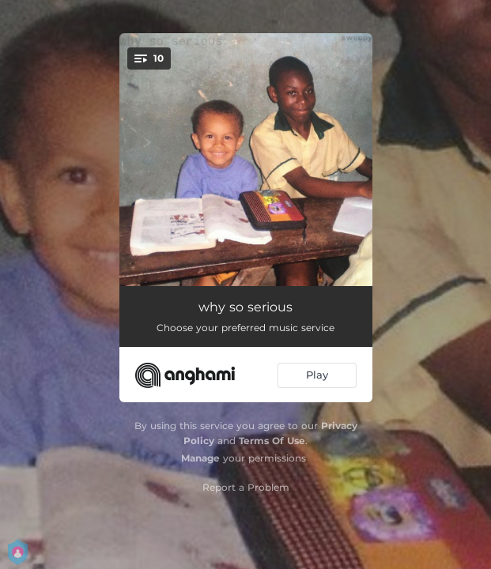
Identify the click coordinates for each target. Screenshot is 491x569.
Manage (200, 458)
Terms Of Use (272, 441)
